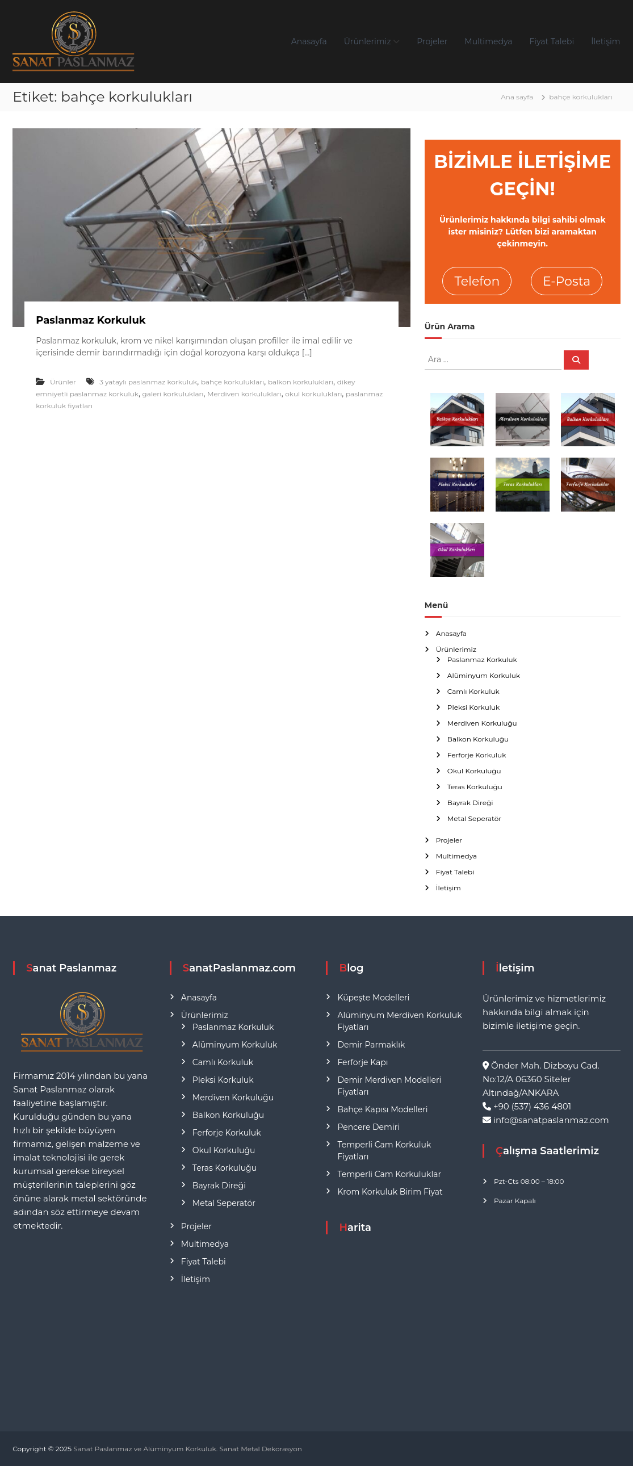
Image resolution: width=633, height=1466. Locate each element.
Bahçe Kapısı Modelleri (382, 1109)
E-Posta (566, 281)
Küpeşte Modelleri (373, 997)
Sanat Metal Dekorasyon (261, 1448)
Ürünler (63, 382)
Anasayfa (309, 41)
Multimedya (488, 41)
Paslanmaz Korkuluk (90, 320)
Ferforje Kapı (362, 1062)
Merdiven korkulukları (244, 393)
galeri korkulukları (173, 393)
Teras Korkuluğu (474, 786)
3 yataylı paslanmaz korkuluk (148, 382)
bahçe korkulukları (232, 382)
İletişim (605, 41)
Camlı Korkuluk (473, 691)
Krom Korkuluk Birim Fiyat (389, 1192)
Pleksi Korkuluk (473, 707)
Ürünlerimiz (367, 41)
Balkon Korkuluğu (478, 739)
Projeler (432, 41)
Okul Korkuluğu (474, 770)
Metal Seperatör (474, 818)
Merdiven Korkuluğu (482, 723)
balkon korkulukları (300, 382)
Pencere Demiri (368, 1127)
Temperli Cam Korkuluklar (389, 1174)
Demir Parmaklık (371, 1045)
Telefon (477, 281)
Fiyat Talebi (551, 41)
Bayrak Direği (470, 802)
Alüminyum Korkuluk (483, 675)
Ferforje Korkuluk (476, 755)
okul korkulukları (313, 393)
